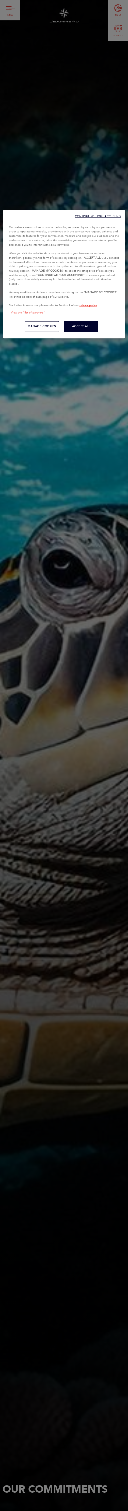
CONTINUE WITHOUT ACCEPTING (98, 216)
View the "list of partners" (28, 312)
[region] (64, 274)
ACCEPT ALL (81, 326)
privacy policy (88, 305)
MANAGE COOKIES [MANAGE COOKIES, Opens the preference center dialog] (42, 326)
